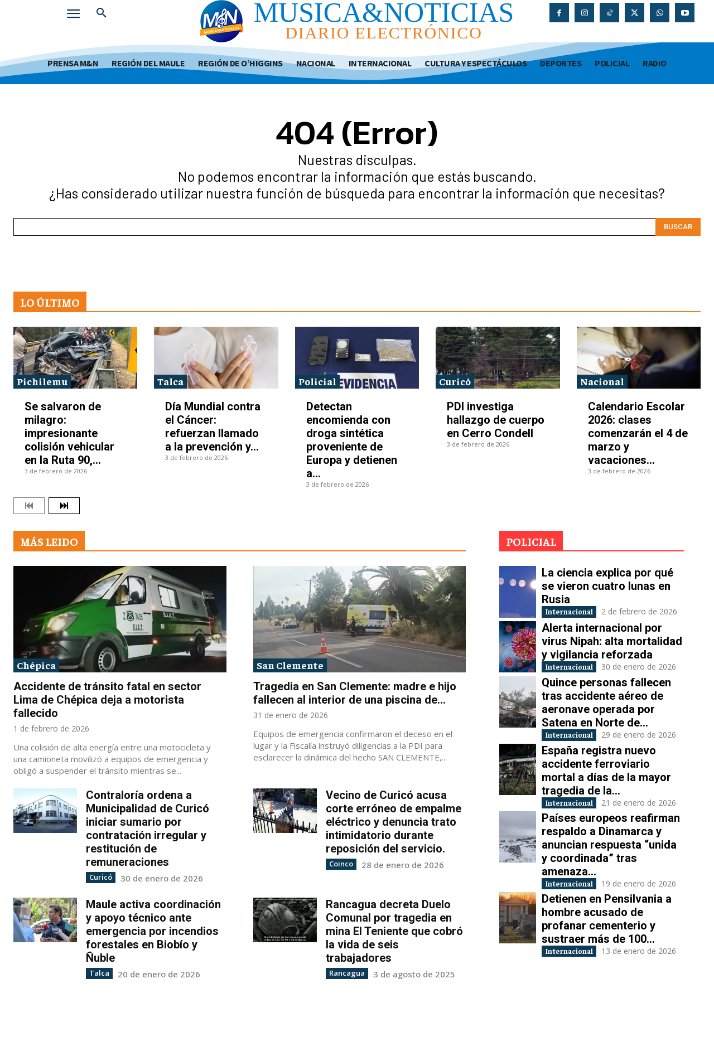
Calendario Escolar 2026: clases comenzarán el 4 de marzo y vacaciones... (638, 433)
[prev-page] (29, 505)
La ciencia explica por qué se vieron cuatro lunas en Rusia (607, 586)
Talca (170, 381)
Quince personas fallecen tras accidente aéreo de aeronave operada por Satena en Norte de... (606, 725)
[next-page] (64, 505)
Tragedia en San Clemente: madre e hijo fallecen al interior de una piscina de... (354, 693)
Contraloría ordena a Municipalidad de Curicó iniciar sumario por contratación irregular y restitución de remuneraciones (147, 828)
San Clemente (290, 664)
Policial (317, 381)
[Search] (678, 227)
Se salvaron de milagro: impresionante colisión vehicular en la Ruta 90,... (69, 433)
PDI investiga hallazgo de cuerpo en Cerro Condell (495, 420)
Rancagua (344, 972)
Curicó (455, 381)
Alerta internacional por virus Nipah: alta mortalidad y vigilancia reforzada (612, 652)
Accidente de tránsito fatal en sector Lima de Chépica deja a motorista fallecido (107, 700)
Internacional (579, 612)
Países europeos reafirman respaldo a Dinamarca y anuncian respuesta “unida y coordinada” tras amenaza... (611, 890)
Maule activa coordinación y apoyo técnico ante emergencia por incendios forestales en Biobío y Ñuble (153, 930)
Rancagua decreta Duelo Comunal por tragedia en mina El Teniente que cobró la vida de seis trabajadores (394, 930)
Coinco (340, 863)
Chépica (36, 664)
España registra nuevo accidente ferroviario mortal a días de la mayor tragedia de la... (606, 805)
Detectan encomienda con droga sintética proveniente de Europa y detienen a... (351, 440)
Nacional (602, 381)
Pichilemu (42, 381)
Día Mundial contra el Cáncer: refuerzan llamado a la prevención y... (212, 426)
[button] (101, 13)
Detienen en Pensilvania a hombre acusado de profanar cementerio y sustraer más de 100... (607, 977)
